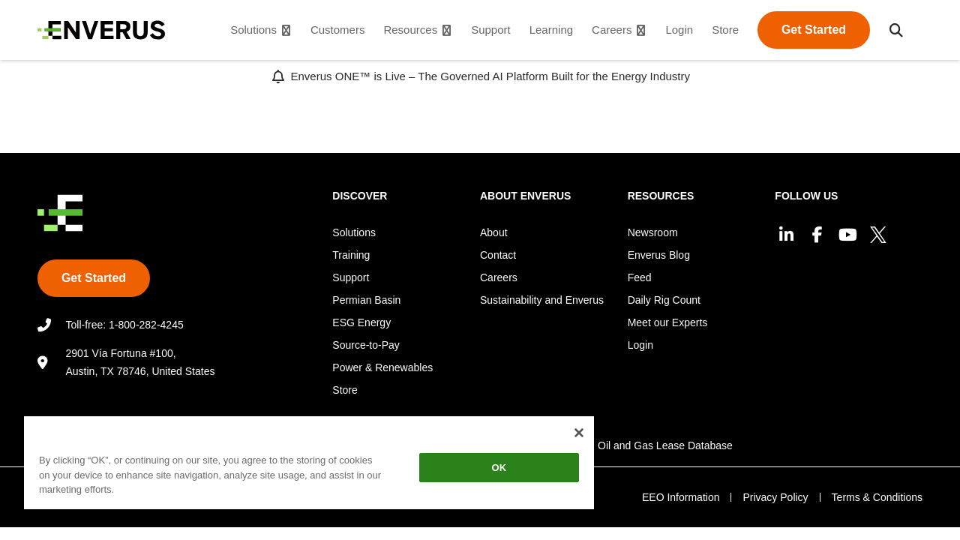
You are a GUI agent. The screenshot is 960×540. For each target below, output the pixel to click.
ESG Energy (361, 322)
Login (640, 345)
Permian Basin (366, 300)
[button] (896, 30)
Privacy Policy (775, 497)
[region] (302, 465)
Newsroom (653, 232)
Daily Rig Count (664, 300)
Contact (498, 255)
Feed (640, 278)
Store (344, 390)
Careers (499, 278)
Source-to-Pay (365, 345)
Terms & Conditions (877, 497)
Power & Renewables (382, 368)
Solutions (354, 232)
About (494, 232)
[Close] (565, 432)
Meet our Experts (668, 322)
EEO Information (681, 497)
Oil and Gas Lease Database (665, 446)
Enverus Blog (659, 255)
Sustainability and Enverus (542, 300)
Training (351, 255)
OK (488, 467)
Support (350, 278)
